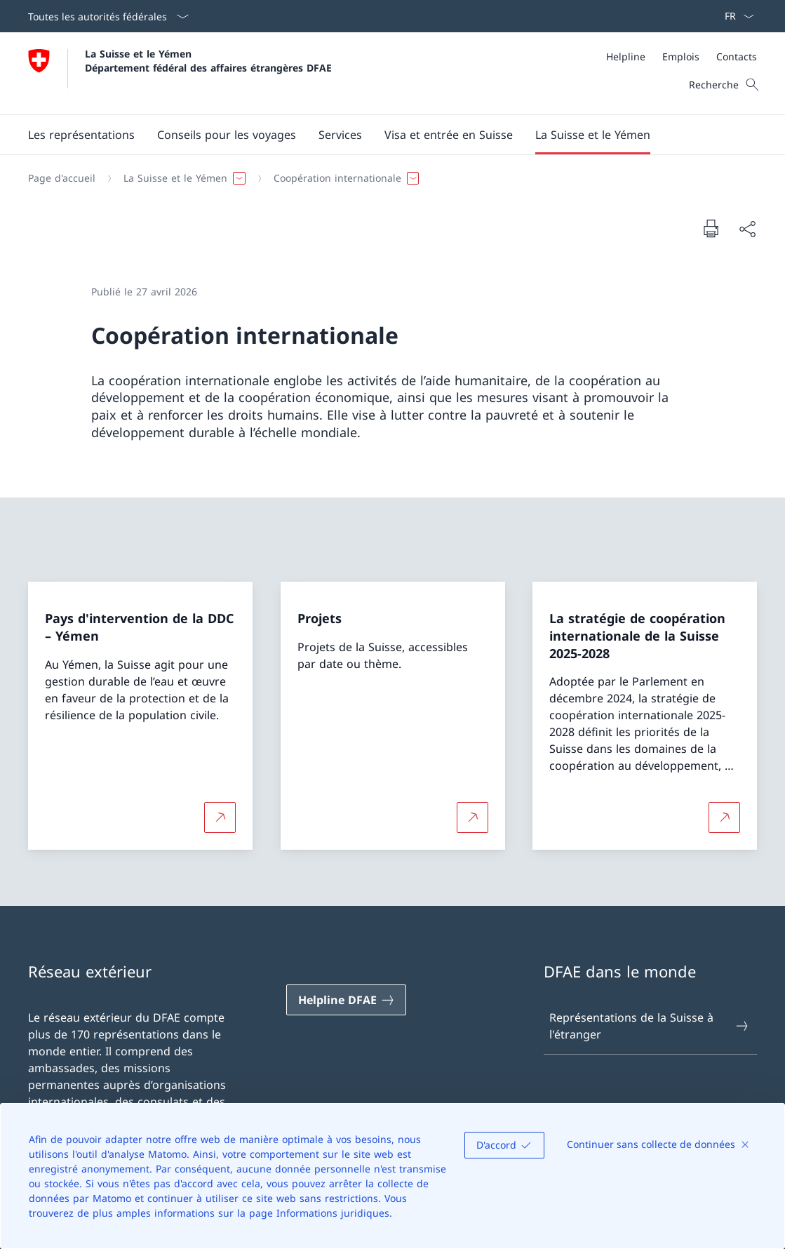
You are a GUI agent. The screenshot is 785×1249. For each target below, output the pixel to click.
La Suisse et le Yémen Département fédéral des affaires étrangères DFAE (208, 60)
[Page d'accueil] (62, 178)
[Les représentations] (81, 134)
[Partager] (747, 229)
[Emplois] (681, 56)
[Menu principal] (381, 134)
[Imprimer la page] (710, 228)
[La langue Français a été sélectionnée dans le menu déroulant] (735, 16)
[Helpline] (626, 56)
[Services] (340, 134)
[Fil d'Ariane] (387, 178)
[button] (226, 134)
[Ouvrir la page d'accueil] (180, 73)
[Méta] (681, 56)
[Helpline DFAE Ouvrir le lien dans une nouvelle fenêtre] (346, 999)
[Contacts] (736, 56)
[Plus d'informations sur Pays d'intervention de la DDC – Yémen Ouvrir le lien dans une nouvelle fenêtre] (219, 817)
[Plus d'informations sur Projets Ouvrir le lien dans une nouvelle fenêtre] (472, 817)
